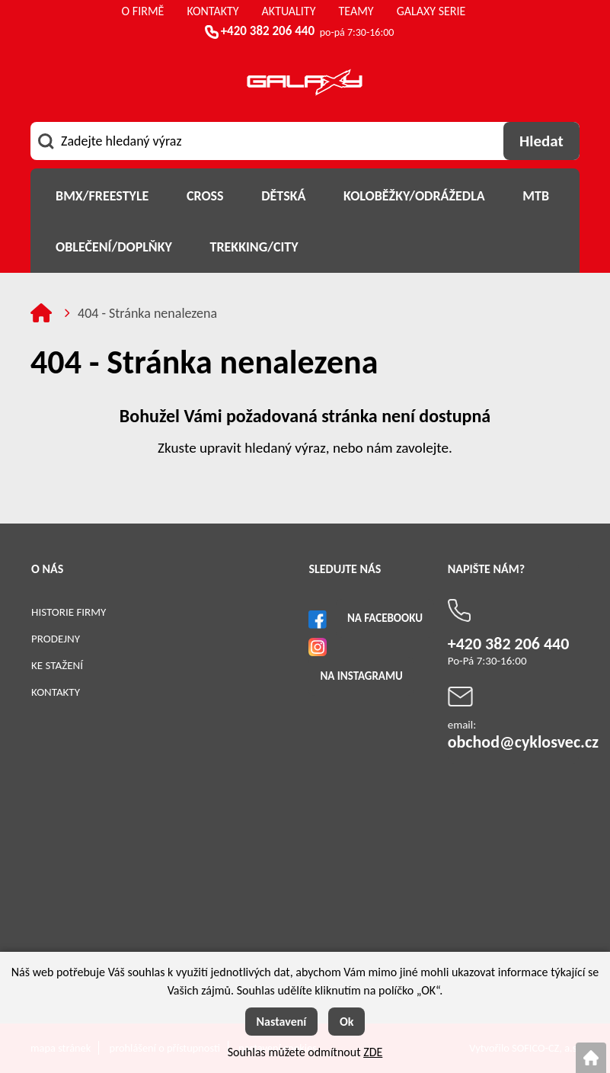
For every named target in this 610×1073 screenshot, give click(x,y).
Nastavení (282, 1021)
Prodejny (55, 638)
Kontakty (55, 692)
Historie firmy (68, 612)
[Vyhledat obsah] (541, 141)
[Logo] (304, 85)
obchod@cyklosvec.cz (523, 742)
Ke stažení (57, 665)
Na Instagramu (361, 676)
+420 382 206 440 (268, 31)
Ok (347, 1021)
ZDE (372, 1052)
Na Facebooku (385, 618)
